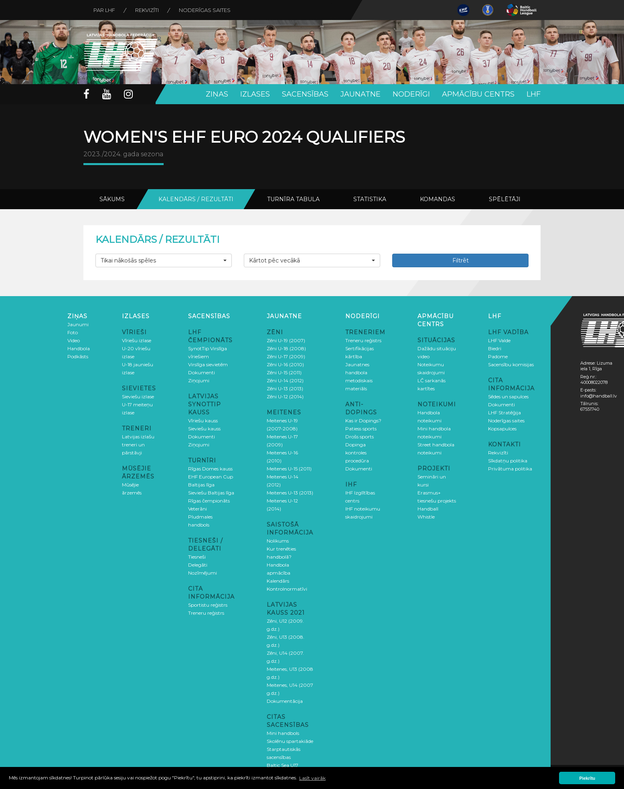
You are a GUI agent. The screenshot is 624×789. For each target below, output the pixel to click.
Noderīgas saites (205, 10)
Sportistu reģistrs (207, 605)
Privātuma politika (510, 469)
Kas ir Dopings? (363, 421)
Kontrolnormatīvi (287, 589)
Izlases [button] (255, 94)
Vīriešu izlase (136, 340)
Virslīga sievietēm (208, 364)
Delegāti (197, 565)
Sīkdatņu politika (507, 461)
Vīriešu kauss (203, 421)
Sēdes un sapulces (508, 396)
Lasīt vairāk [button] (312, 778)
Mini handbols (283, 733)
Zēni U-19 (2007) (286, 340)
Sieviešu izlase (138, 396)
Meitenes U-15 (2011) (289, 469)
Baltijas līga (201, 485)
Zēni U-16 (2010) (285, 364)
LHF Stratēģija (504, 413)
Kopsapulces (502, 429)
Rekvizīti (147, 10)
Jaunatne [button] (360, 94)
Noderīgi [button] (411, 94)
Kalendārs (278, 581)
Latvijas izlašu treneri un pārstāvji (138, 445)
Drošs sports (359, 437)
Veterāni (197, 509)
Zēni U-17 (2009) (286, 356)
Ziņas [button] (217, 94)
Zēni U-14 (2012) (285, 380)
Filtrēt (460, 260)
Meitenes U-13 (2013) (290, 493)
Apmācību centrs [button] (478, 94)
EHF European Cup (210, 477)
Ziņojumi (198, 380)
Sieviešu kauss (204, 429)
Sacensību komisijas (511, 364)
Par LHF (104, 10)
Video (73, 340)
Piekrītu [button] (587, 778)
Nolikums (278, 541)
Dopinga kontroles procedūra (357, 453)
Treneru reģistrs (206, 613)
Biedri (494, 348)
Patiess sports (361, 429)
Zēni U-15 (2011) (284, 372)
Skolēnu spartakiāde (290, 741)
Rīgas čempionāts (209, 501)
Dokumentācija (285, 701)
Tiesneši (197, 557)
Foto (72, 332)
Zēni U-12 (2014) (285, 396)
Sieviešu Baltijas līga (211, 493)
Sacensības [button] (305, 94)
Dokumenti (201, 372)
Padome (498, 356)
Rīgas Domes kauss (210, 469)
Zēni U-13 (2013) (285, 388)
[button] (163, 260)
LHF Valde (499, 340)
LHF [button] (534, 94)
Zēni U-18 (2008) (286, 348)
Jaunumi (78, 324)
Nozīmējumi (202, 573)
